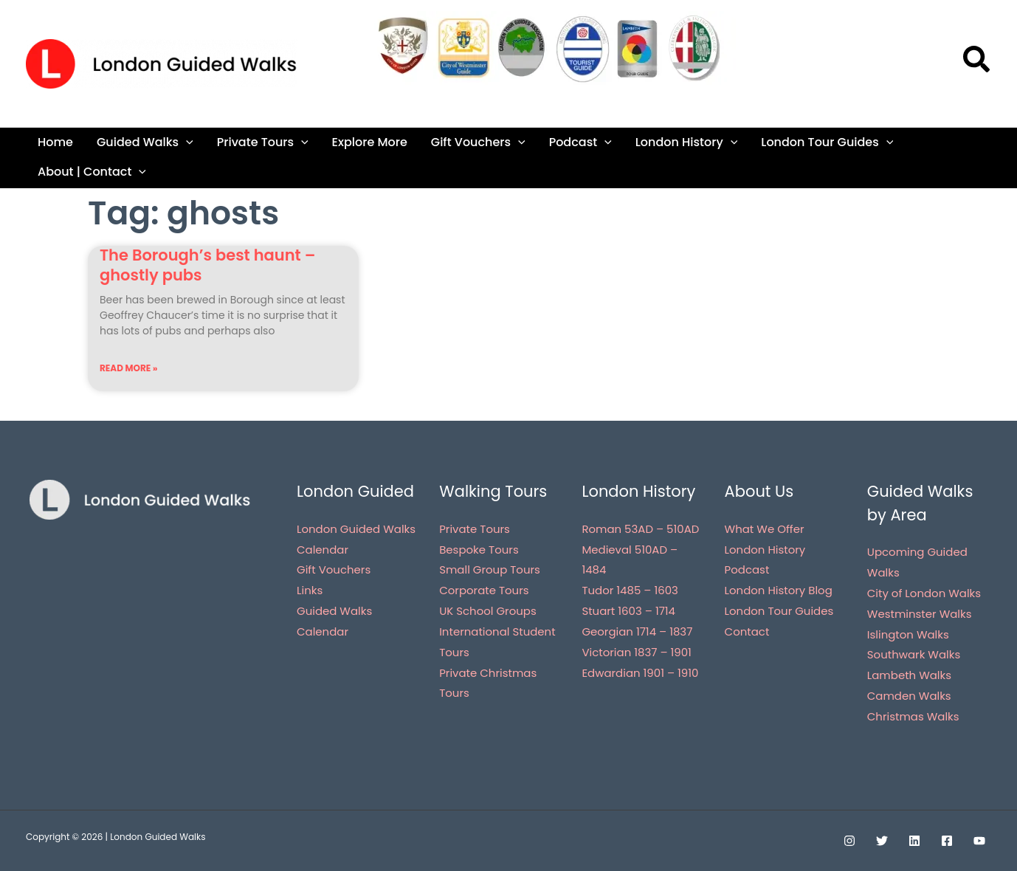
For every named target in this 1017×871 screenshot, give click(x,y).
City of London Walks (924, 593)
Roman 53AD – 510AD (640, 529)
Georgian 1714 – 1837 (637, 631)
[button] (977, 63)
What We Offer (764, 529)
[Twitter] (882, 841)
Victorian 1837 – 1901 (637, 652)
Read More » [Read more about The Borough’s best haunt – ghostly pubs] (128, 368)
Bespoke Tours (479, 549)
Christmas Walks (913, 716)
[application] (186, 142)
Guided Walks (145, 142)
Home (55, 142)
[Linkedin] (914, 841)
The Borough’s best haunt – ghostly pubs (208, 264)
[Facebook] (947, 841)
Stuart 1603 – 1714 (628, 611)
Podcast (580, 142)
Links (310, 590)
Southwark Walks (914, 654)
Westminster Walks (919, 614)
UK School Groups (488, 611)
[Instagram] (849, 841)
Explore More (369, 142)
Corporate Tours (484, 590)
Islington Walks (908, 634)
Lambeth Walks (909, 675)
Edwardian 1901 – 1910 (640, 673)
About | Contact (92, 171)
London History (686, 142)
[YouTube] (979, 841)
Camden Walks (909, 695)
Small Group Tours (489, 569)
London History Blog (779, 590)
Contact (747, 631)
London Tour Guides (827, 142)
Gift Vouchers (478, 142)
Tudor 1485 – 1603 (630, 590)
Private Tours (262, 142)
